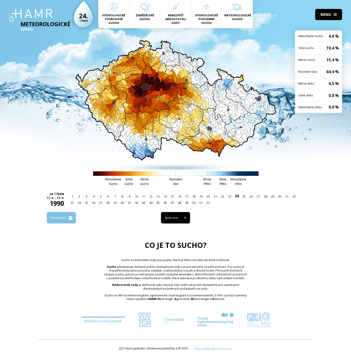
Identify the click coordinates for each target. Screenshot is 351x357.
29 (272, 196)
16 (179, 196)
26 (251, 196)
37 (100, 203)
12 (150, 196)
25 (244, 196)
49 (186, 203)
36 (93, 203)
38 (107, 203)
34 (79, 203)
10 (136, 196)
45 (158, 203)
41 (129, 203)
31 (287, 196)
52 (208, 203)
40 (122, 203)
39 (115, 203)
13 (158, 196)
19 (201, 196)
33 (72, 203)
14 (165, 196)
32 (294, 196)
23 (229, 196)
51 (201, 203)
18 (193, 196)
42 (136, 203)
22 (222, 196)
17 (186, 196)
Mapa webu (203, 348)
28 (265, 196)
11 (143, 196)
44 (150, 203)
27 (258, 196)
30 (279, 196)
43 (143, 203)
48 (179, 203)
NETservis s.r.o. (221, 348)
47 (172, 203)
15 (172, 196)
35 (86, 203)
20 (208, 196)
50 (193, 203)
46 (165, 203)
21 (215, 196)
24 (237, 195)
